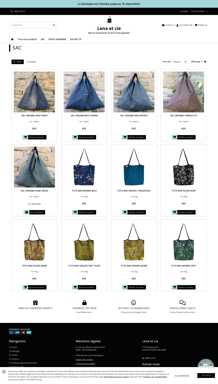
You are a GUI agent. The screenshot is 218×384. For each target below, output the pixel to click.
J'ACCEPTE (206, 375)
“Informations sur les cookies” (116, 377)
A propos (14, 359)
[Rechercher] (54, 25)
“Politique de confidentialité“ (155, 377)
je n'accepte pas (182, 375)
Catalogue (14, 351)
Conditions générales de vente (23, 363)
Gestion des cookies (84, 359)
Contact (13, 355)
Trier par (166, 61)
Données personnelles (85, 363)
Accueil (13, 347)
